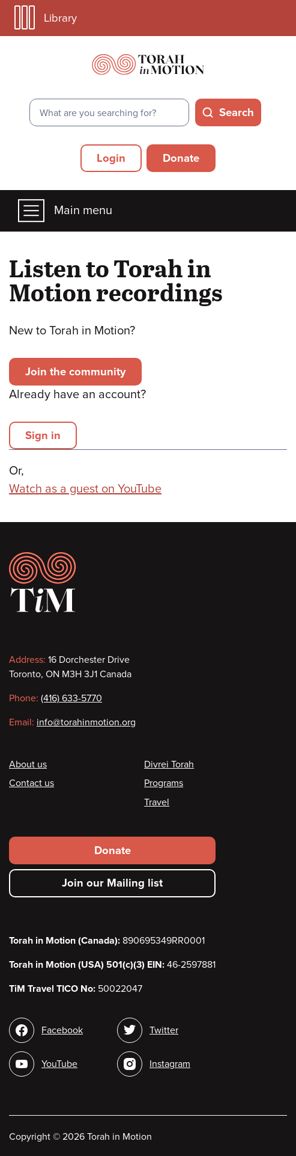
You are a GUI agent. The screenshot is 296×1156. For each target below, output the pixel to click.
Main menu (65, 211)
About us (28, 764)
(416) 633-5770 (71, 698)
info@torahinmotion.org (86, 722)
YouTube (59, 1064)
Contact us (31, 783)
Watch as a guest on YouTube (85, 489)
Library (45, 17)
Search (236, 112)
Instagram (170, 1064)
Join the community (75, 371)
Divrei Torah (169, 764)
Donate (181, 158)
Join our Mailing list (112, 883)
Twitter (164, 1030)
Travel (156, 802)
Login (111, 158)
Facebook (62, 1030)
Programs (163, 783)
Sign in (43, 435)
